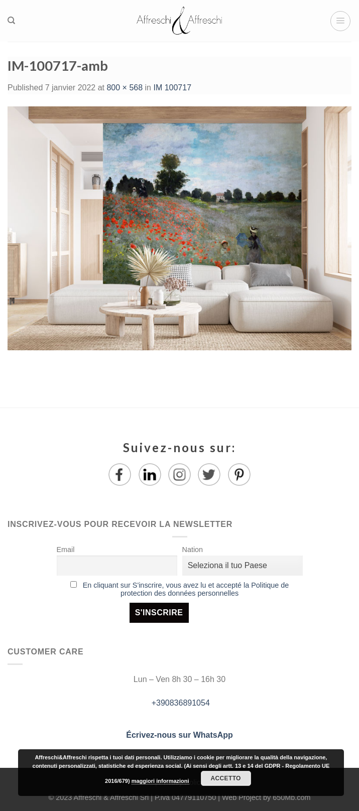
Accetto (226, 778)
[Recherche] (11, 20)
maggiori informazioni (160, 781)
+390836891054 (179, 703)
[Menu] (340, 21)
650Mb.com (291, 797)
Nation (192, 550)
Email (66, 550)
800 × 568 (124, 87)
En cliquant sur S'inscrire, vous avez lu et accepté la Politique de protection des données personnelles (186, 589)
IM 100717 (172, 87)
